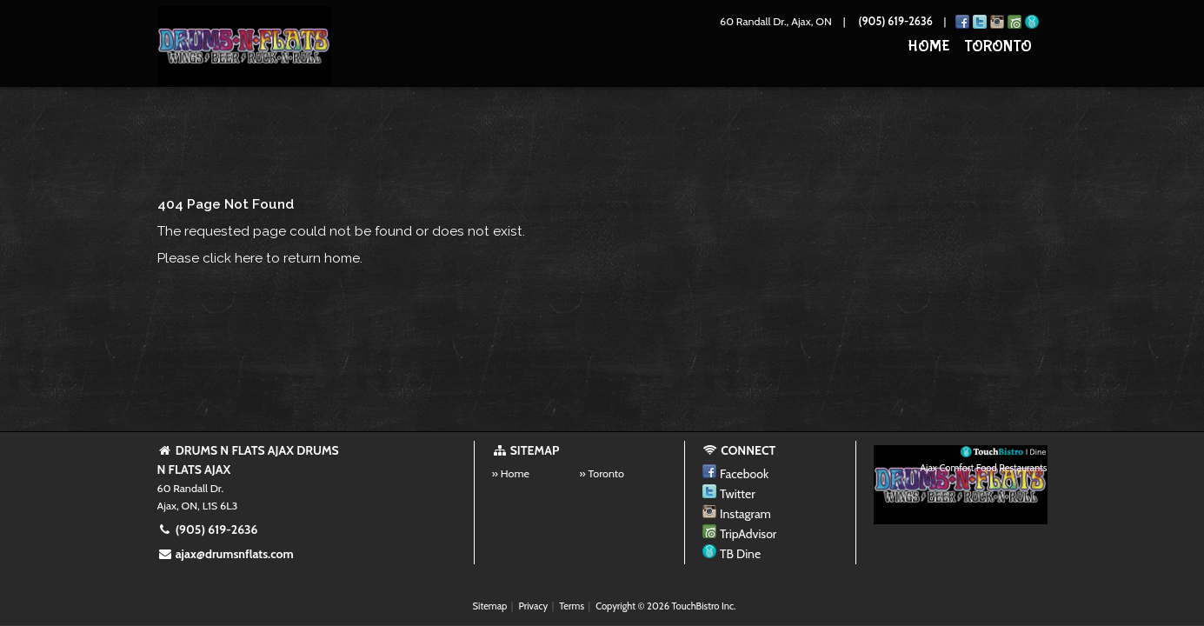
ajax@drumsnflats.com (225, 554)
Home (929, 46)
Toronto (998, 46)
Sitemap (490, 606)
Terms (571, 606)
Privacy (533, 606)
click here (233, 258)
